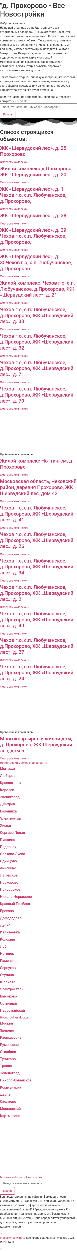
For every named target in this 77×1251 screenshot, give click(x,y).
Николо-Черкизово (16, 896)
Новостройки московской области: (23, 762)
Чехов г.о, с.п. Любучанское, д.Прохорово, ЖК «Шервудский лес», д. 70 (36, 395)
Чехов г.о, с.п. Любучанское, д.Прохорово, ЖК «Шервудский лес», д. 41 (36, 514)
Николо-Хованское (16, 1080)
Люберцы (8, 776)
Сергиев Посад (12, 832)
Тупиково (8, 1059)
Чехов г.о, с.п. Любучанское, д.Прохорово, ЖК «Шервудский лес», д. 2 (36, 593)
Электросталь (11, 989)
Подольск (8, 847)
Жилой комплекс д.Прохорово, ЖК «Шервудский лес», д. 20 (36, 172)
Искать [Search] (7, 114)
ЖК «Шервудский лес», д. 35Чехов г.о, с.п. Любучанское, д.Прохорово (36, 262)
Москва (6, 1023)
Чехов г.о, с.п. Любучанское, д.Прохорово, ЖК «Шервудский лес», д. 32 (36, 342)
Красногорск (10, 783)
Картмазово (10, 1116)
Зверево (7, 1030)
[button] (1, 1233)
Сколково (8, 1101)
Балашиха (8, 811)
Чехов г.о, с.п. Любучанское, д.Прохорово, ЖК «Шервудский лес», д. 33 (36, 315)
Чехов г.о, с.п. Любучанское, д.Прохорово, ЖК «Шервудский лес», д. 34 (36, 567)
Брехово (7, 911)
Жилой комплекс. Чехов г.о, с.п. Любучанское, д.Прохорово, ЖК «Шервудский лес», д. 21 (37, 289)
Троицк (6, 1066)
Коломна (7, 939)
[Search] (7, 1191)
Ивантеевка (10, 932)
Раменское (9, 961)
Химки (5, 825)
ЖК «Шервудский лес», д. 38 (33, 215)
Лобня (5, 946)
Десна (5, 1094)
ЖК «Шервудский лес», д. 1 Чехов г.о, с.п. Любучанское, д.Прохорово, (33, 195)
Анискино (8, 868)
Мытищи (7, 768)
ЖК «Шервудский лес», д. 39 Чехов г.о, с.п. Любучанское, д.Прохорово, (33, 236)
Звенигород (10, 797)
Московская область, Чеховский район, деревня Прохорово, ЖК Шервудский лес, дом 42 (38, 487)
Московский (10, 1109)
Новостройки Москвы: (15, 1017)
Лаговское (9, 875)
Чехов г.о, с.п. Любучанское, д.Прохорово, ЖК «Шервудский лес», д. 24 (36, 673)
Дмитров (7, 804)
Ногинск (7, 953)
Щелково (7, 982)
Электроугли (10, 818)
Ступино (7, 975)
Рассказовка (10, 1037)
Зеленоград (10, 1073)
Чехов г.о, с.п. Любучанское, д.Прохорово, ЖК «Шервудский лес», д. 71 (36, 368)
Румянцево (9, 1044)
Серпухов (8, 968)
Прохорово (9, 882)
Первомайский (12, 1010)
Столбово (8, 1052)
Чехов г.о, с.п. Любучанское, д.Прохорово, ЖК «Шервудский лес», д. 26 (36, 540)
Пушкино (7, 840)
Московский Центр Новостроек (21, 1177)
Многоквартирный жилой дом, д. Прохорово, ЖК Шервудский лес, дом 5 (36, 745)
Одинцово (8, 861)
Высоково (8, 996)
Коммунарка (10, 1087)
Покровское (10, 889)
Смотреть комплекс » (14, 162)
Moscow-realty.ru (11, 1237)
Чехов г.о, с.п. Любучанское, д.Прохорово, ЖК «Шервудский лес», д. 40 (36, 620)
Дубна (5, 925)
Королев (7, 790)
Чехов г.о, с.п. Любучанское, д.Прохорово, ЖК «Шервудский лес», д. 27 (36, 646)
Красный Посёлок (15, 904)
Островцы (8, 1003)
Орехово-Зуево (12, 854)
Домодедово (10, 918)
